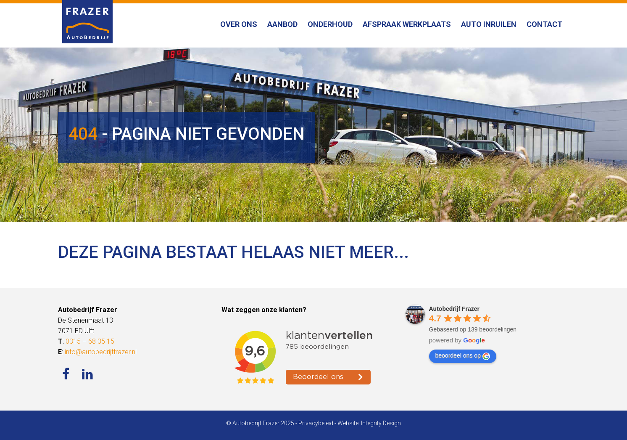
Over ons (238, 24)
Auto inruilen (488, 24)
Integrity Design (381, 423)
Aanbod (282, 24)
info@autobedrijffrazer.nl (101, 352)
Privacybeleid (315, 423)
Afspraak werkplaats (407, 24)
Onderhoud (330, 24)
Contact (544, 24)
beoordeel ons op (462, 356)
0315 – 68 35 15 (90, 341)
